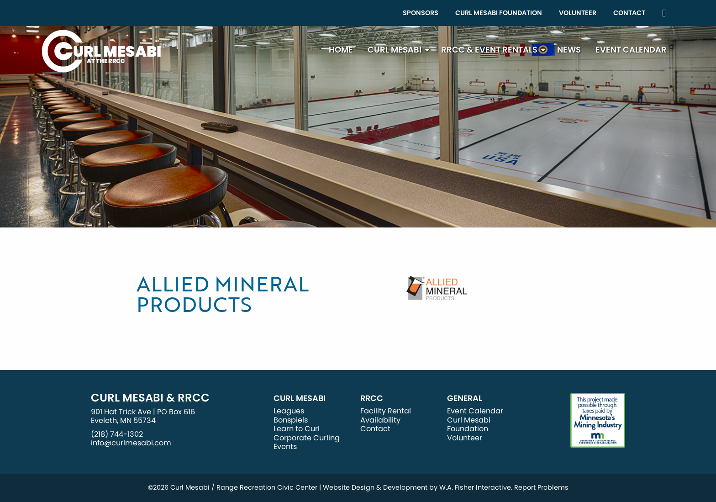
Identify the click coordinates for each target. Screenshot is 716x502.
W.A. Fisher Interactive (475, 487)
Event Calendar (631, 49)
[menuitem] (420, 13)
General (464, 398)
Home (341, 49)
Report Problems (541, 487)
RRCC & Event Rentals (489, 49)
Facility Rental (385, 411)
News (569, 49)
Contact (629, 12)
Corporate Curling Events (307, 442)
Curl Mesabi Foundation (498, 12)
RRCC (371, 398)
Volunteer (577, 12)
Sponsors (420, 12)
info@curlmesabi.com (131, 443)
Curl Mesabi (394, 49)
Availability (380, 420)
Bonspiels (291, 420)
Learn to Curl (297, 428)
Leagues (289, 411)
